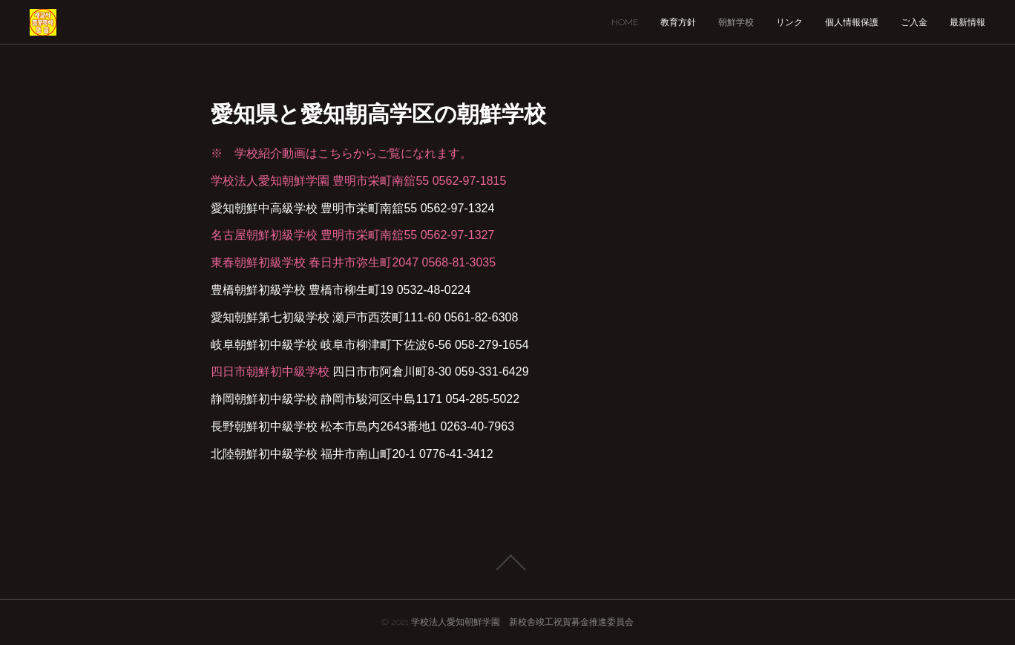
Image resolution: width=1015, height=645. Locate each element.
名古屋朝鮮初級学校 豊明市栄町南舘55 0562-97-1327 (352, 235)
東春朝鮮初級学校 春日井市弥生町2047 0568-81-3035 (353, 262)
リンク (789, 22)
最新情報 (967, 22)
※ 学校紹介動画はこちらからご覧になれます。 (341, 153)
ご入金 (914, 22)
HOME (624, 22)
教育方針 (678, 22)
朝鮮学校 (736, 22)
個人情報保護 (851, 22)
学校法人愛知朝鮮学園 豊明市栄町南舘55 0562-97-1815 (358, 180)
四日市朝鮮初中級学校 (270, 371)
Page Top (507, 562)
